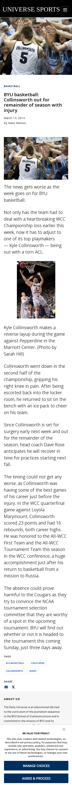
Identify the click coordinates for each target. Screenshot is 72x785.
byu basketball (15, 663)
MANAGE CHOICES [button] (36, 766)
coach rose (38, 663)
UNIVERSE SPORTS (31, 9)
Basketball (12, 86)
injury (32, 671)
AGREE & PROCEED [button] (36, 778)
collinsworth (14, 671)
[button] (64, 729)
